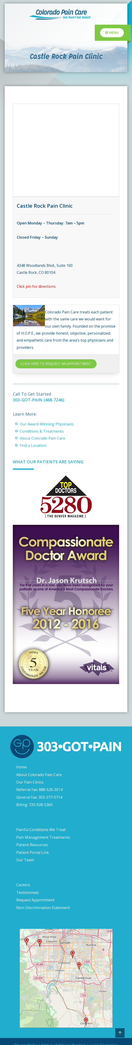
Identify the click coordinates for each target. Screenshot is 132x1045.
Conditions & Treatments (42, 431)
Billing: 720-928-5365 (34, 804)
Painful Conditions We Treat (41, 829)
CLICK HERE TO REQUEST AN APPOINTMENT (55, 363)
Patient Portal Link (32, 852)
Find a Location (33, 445)
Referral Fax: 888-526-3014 (39, 789)
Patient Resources (32, 844)
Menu (112, 32)
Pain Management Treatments (43, 837)
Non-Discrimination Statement (43, 907)
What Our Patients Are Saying (48, 462)
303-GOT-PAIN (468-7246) (38, 400)
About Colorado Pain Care (42, 438)
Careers (23, 884)
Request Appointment (35, 899)
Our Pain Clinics (30, 782)
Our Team (25, 859)
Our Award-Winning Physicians (47, 424)
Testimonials (27, 892)
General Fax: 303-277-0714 (39, 797)
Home (21, 767)
